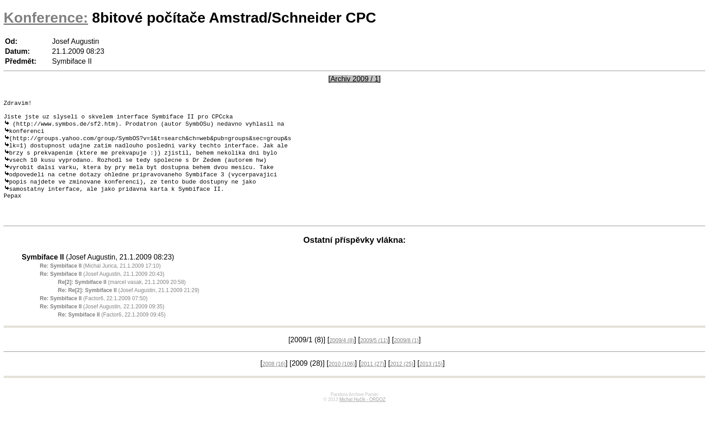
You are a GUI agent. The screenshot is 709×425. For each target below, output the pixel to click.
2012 (401, 382)
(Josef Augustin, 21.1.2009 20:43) (102, 292)
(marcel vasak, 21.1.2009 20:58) (122, 301)
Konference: (46, 17)
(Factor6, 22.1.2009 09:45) (111, 333)
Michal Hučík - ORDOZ (362, 418)
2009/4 (341, 359)
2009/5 (374, 359)
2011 (372, 382)
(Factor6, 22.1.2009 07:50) (93, 317)
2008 (273, 382)
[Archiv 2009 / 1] (354, 79)
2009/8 (406, 359)
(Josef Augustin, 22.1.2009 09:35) (102, 325)
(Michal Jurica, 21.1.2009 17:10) (100, 284)
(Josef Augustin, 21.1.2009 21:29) (128, 309)
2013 (431, 382)
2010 (342, 382)
